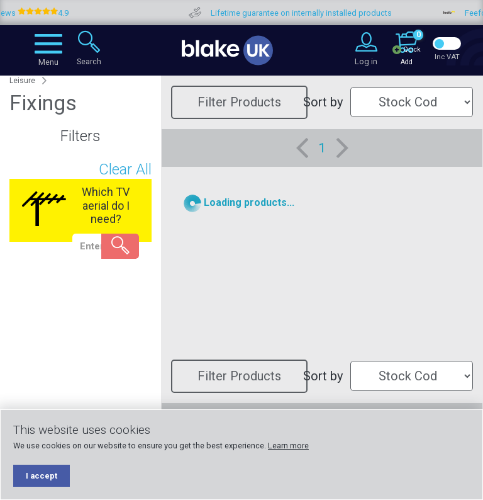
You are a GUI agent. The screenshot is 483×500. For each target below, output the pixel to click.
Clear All (125, 169)
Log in (366, 61)
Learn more (288, 445)
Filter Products (239, 102)
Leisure (22, 80)
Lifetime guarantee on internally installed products (318, 13)
